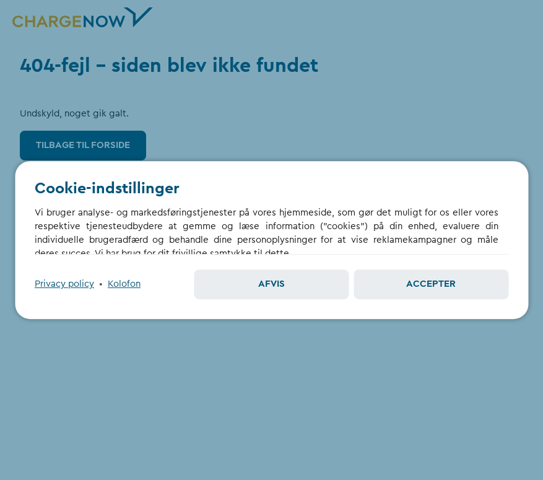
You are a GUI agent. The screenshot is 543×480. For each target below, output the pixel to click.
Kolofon (124, 284)
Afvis (271, 284)
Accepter (431, 284)
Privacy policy (64, 284)
